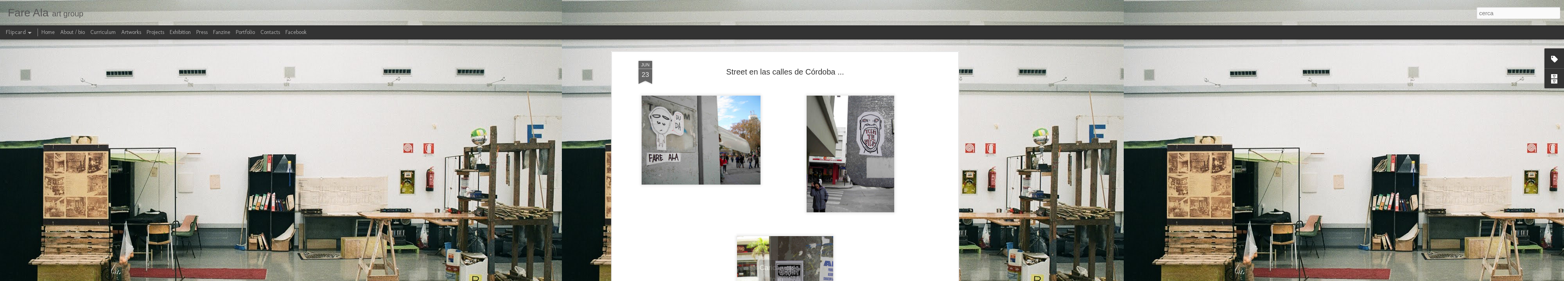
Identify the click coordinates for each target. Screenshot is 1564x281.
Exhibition (180, 32)
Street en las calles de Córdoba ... (785, 72)
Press (202, 32)
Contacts (270, 32)
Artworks (131, 32)
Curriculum (103, 32)
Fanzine (221, 32)
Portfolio (245, 32)
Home (48, 32)
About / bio (72, 32)
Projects (155, 32)
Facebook (296, 32)
